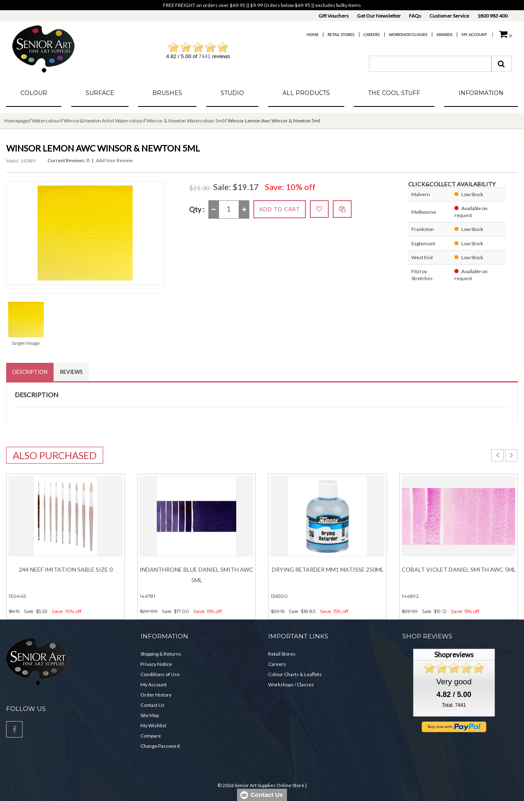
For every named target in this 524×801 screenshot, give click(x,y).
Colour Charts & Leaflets (295, 674)
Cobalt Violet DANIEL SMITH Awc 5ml (459, 569)
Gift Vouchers (333, 16)
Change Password (160, 746)
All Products (306, 93)
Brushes (167, 93)
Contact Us (152, 705)
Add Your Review (114, 160)
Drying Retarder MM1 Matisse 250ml (328, 569)
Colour (33, 93)
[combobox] (430, 64)
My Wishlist (153, 725)
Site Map (149, 715)
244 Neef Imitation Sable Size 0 (66, 569)
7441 (204, 56)
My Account (474, 34)
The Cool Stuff (394, 93)
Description (29, 372)
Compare (150, 736)
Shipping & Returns (160, 654)
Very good (454, 681)
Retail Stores (341, 34)
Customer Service (449, 16)
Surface (100, 93)
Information (481, 93)
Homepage (16, 121)
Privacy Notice (156, 664)
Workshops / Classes (291, 684)
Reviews (71, 372)
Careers (372, 34)
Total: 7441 (454, 705)
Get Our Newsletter (379, 16)
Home (312, 34)
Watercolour (46, 121)
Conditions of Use (160, 674)
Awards (444, 34)
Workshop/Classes (408, 34)
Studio (232, 93)
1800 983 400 (492, 16)
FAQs (415, 16)
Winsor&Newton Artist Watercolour (103, 121)
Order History (156, 695)
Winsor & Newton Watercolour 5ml (185, 121)
